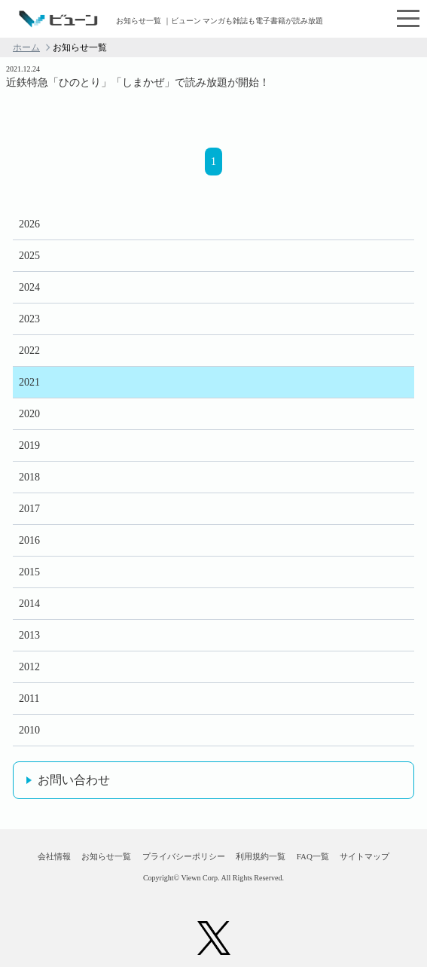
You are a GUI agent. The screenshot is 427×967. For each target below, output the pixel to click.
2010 (29, 730)
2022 (29, 350)
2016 (29, 540)
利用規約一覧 (260, 856)
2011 (29, 698)
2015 (29, 572)
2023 (29, 319)
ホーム (26, 47)
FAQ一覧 (313, 856)
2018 (29, 477)
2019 (29, 445)
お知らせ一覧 (106, 856)
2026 (29, 224)
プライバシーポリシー (183, 856)
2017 (29, 508)
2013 (29, 635)
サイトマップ (364, 856)
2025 (29, 255)
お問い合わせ (74, 779)
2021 (29, 382)
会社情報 (54, 856)
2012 (29, 667)
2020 (29, 413)
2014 (29, 603)
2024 (29, 287)
